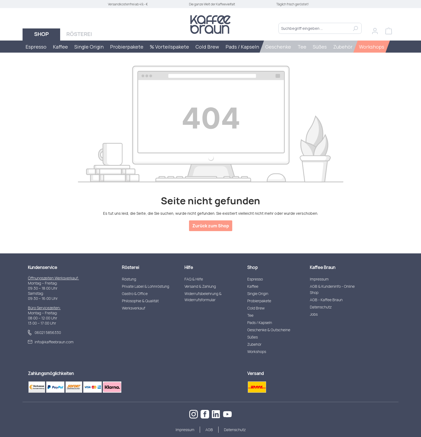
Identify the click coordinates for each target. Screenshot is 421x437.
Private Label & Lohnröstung (145, 286)
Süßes (252, 337)
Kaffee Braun (322, 267)
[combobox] (313, 28)
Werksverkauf (133, 308)
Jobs (314, 314)
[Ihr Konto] (375, 31)
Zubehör (254, 344)
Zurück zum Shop (210, 226)
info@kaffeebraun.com (54, 341)
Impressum (319, 279)
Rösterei (130, 267)
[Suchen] (355, 28)
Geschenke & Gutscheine (268, 329)
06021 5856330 (48, 332)
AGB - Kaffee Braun (326, 299)
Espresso (255, 279)
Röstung (129, 279)
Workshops (256, 351)
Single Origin (257, 293)
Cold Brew (256, 308)
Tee (250, 315)
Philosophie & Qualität (140, 300)
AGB (209, 429)
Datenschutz (321, 306)
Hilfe (188, 267)
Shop (252, 267)
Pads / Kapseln (259, 322)
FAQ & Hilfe (193, 279)
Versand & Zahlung (200, 286)
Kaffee (252, 286)
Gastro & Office (135, 293)
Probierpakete (259, 300)
